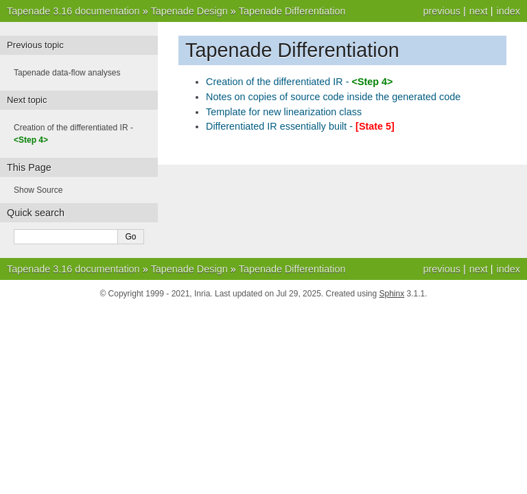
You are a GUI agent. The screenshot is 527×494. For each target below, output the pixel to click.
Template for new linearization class (284, 111)
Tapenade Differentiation (292, 10)
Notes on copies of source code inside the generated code (333, 96)
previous (441, 10)
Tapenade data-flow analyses (67, 73)
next (478, 10)
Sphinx (392, 293)
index (508, 10)
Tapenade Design (189, 10)
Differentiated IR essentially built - (300, 126)
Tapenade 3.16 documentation (73, 10)
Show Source (38, 190)
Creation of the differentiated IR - (299, 81)
